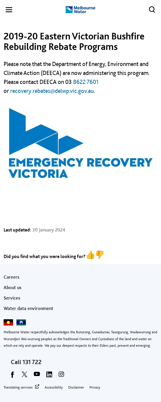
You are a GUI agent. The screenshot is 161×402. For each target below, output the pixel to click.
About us (13, 287)
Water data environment (28, 308)
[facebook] (12, 376)
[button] (9, 10)
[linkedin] (49, 376)
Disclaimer (76, 387)
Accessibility (54, 387)
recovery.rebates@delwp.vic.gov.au (52, 90)
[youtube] (36, 376)
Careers (11, 277)
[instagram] (61, 376)
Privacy (94, 387)
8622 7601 (85, 81)
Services (12, 298)
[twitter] (24, 376)
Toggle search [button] (150, 8)
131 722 (32, 362)
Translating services (18, 387)
